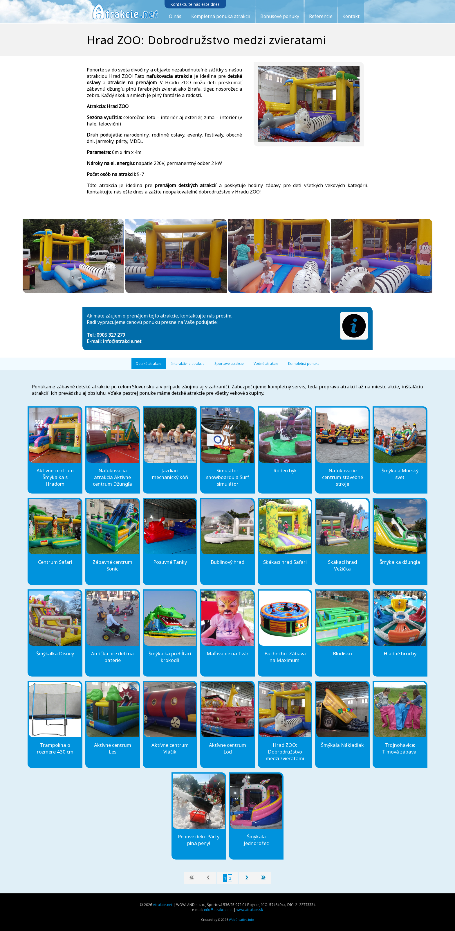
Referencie (321, 16)
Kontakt (351, 16)
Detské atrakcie (148, 363)
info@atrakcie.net (122, 341)
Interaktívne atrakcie (188, 363)
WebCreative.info (241, 920)
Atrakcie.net (162, 904)
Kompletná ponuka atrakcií (220, 16)
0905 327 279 (111, 335)
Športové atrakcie (229, 363)
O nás (175, 16)
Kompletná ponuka (303, 363)
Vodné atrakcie (266, 363)
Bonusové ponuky (279, 16)
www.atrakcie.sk (249, 909)
